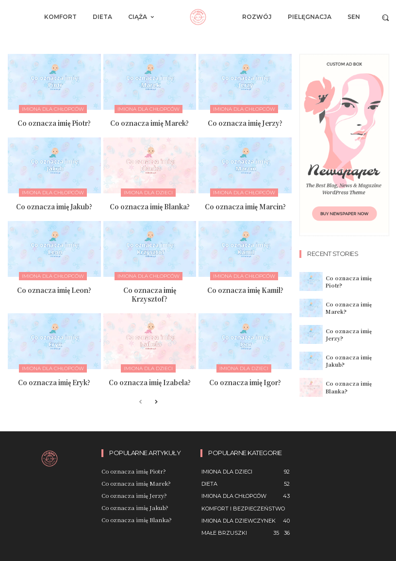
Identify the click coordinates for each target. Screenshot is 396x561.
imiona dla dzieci (148, 192)
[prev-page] (140, 400)
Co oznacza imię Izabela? (149, 380)
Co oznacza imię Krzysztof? (150, 293)
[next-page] (156, 400)
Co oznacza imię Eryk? (54, 380)
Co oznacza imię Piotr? (54, 122)
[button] (385, 17)
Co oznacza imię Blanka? (149, 205)
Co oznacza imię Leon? (54, 288)
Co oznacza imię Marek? (150, 122)
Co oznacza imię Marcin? (245, 205)
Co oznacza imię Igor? (245, 380)
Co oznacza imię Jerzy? (245, 122)
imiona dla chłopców (53, 109)
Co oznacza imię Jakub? (54, 205)
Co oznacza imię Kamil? (245, 288)
